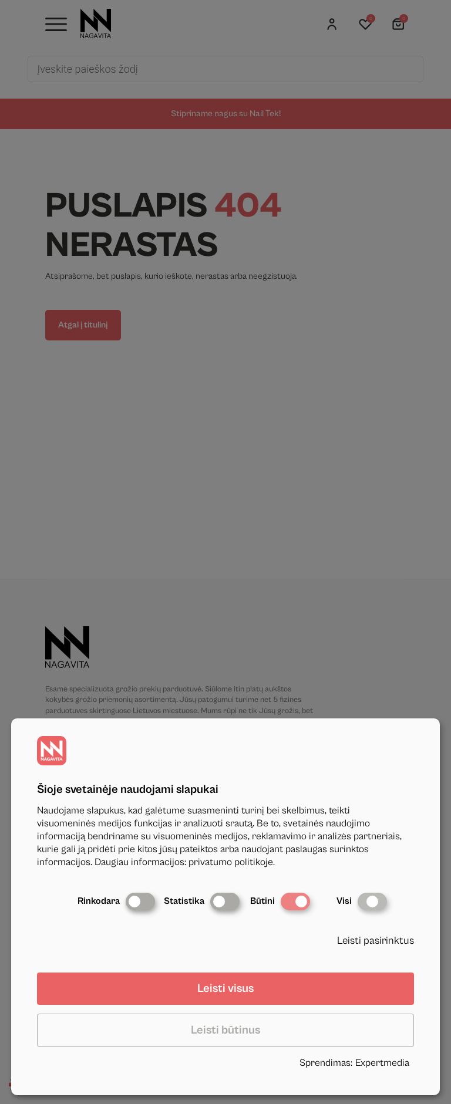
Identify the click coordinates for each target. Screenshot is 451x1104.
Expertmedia (382, 1063)
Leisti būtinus (225, 1030)
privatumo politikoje (231, 862)
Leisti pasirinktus (375, 940)
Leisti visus (225, 988)
